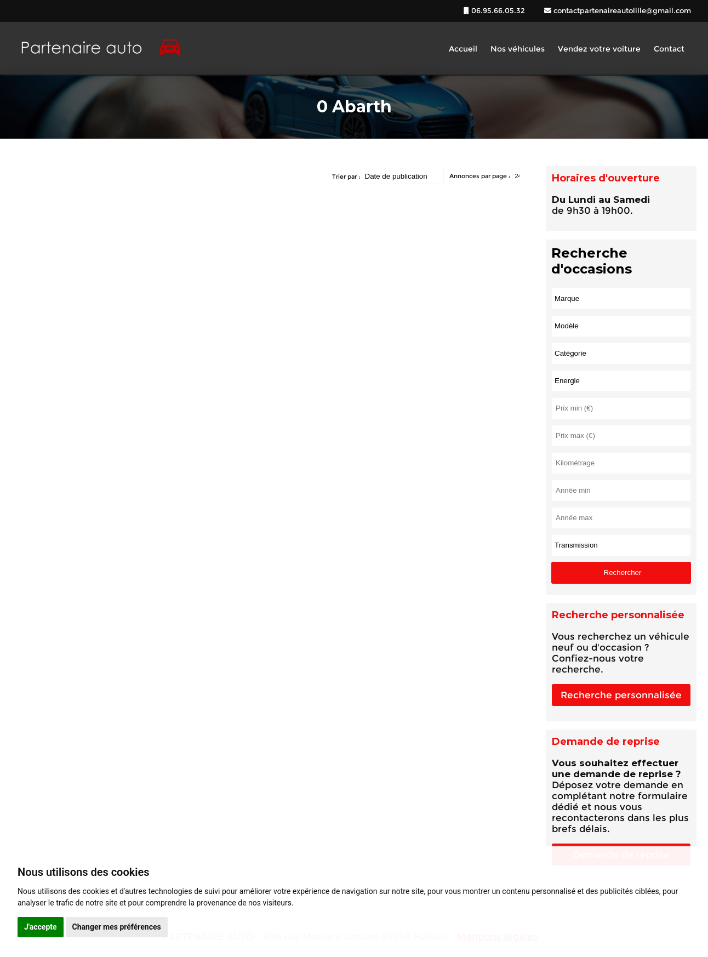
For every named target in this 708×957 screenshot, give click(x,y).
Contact (669, 49)
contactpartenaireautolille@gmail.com (621, 10)
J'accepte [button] (40, 926)
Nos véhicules (517, 49)
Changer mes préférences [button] (116, 926)
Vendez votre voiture (599, 49)
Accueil (463, 49)
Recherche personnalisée (621, 695)
